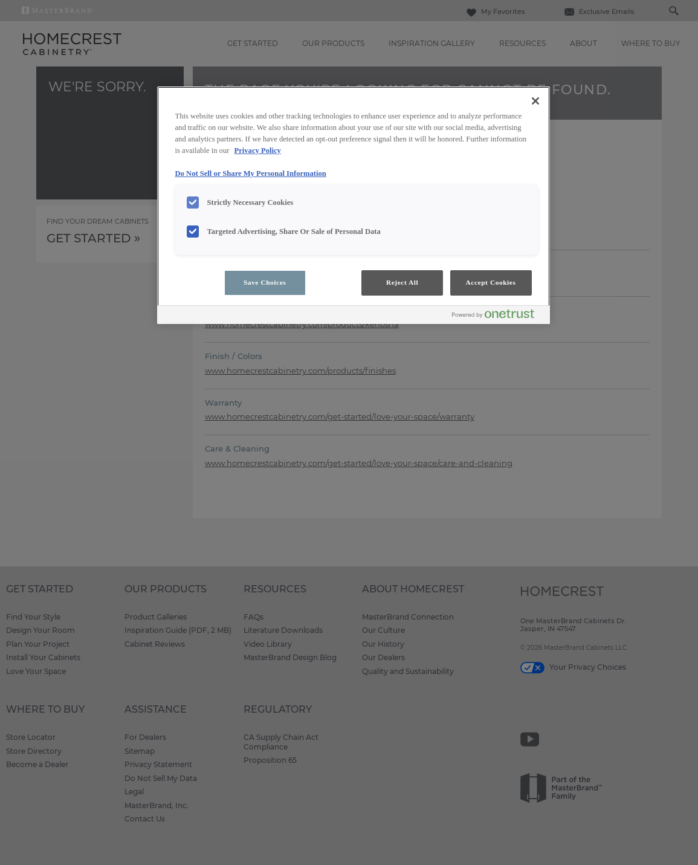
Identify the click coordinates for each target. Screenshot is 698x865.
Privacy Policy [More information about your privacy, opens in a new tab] (257, 150)
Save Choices (265, 282)
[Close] (535, 101)
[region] (353, 205)
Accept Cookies (491, 282)
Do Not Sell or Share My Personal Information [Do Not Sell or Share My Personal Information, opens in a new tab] (250, 173)
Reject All (402, 282)
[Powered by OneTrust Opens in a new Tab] (498, 316)
